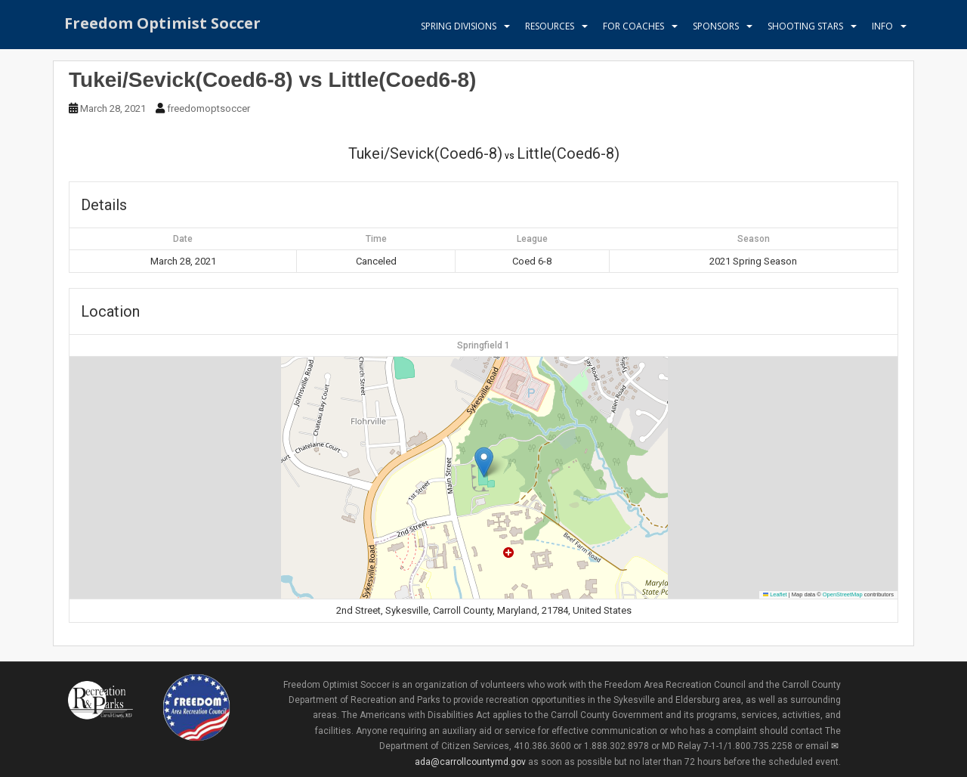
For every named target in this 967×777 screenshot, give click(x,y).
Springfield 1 (483, 345)
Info (882, 26)
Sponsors (716, 26)
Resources (549, 26)
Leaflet (775, 594)
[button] (483, 462)
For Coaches (633, 26)
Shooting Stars (805, 26)
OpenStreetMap (843, 594)
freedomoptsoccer (208, 108)
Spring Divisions (458, 26)
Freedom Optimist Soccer (162, 26)
